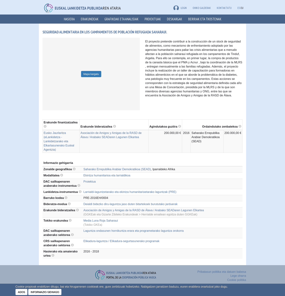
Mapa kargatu (91, 74)
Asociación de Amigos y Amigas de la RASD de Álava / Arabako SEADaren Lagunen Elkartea (143, 210)
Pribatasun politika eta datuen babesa (221, 271)
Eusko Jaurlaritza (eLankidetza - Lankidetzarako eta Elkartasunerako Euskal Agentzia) (59, 141)
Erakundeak (90, 19)
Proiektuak (152, 19)
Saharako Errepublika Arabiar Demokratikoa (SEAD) (117, 169)
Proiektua (89, 181)
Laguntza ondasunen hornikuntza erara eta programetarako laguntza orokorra (133, 230)
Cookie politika (236, 279)
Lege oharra (238, 275)
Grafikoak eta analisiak (122, 19)
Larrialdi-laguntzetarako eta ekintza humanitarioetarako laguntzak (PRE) (129, 191)
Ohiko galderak (202, 8)
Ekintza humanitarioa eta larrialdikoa (106, 175)
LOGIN (180, 8)
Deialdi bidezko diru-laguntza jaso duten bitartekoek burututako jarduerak (130, 204)
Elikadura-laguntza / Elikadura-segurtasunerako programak (121, 241)
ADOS (21, 292)
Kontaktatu (224, 8)
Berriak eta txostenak (204, 19)
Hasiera (69, 19)
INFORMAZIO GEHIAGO (45, 292)
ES (239, 8)
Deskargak (174, 19)
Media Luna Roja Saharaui (100, 220)
